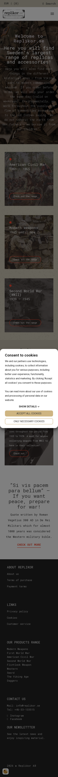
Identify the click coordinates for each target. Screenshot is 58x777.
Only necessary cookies (29, 421)
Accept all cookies (29, 413)
